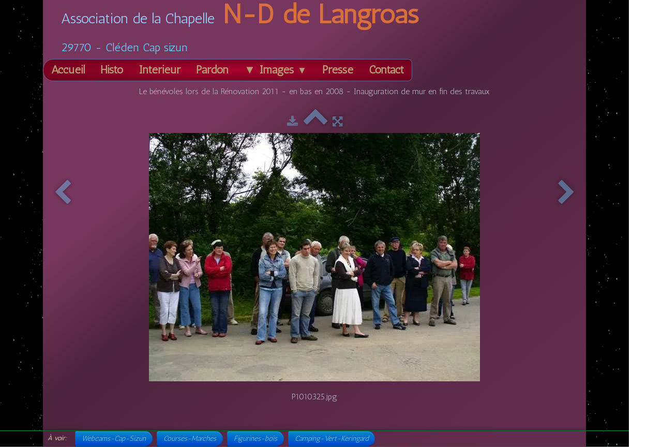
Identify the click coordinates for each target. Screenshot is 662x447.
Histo (111, 70)
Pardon (212, 70)
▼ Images (275, 70)
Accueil (68, 70)
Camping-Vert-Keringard (331, 438)
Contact (386, 70)
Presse (337, 70)
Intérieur (159, 70)
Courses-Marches (189, 438)
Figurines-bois (255, 438)
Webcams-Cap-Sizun (114, 438)
